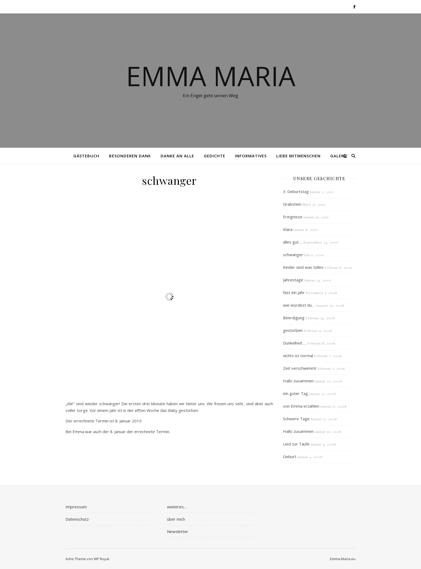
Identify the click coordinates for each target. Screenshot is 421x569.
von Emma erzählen (301, 406)
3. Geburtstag (296, 191)
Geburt (289, 456)
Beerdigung (293, 317)
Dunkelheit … (294, 343)
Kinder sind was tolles (303, 267)
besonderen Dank (130, 155)
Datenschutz (77, 519)
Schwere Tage (296, 418)
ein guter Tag (295, 393)
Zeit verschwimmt (299, 368)
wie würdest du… (299, 305)
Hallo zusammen (298, 380)
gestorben (293, 330)
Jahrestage (293, 279)
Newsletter (177, 531)
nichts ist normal (298, 355)
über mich (176, 519)
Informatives (251, 155)
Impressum (76, 506)
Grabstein (292, 204)
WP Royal (101, 558)
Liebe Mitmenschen (298, 155)
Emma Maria (210, 75)
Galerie (339, 155)
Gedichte (214, 155)
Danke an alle (177, 155)
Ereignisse (292, 216)
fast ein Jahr (294, 292)
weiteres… (177, 506)
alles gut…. (292, 242)
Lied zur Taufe (296, 444)
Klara (287, 229)
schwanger (293, 254)
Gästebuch (86, 155)
